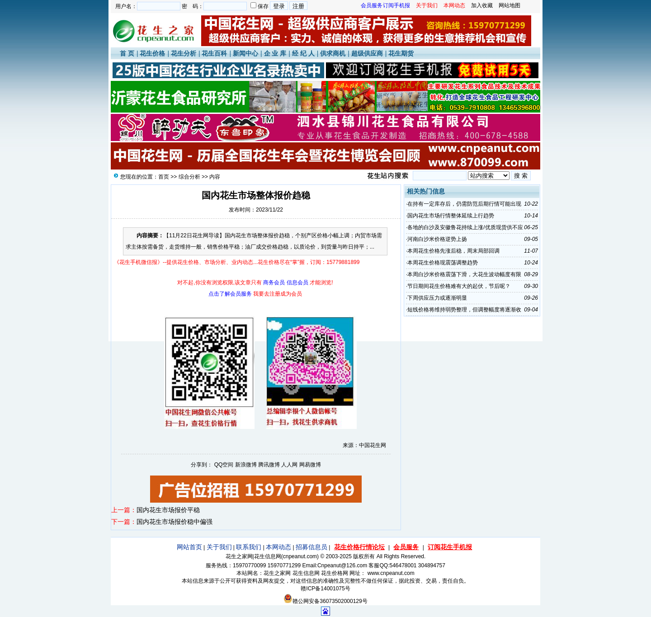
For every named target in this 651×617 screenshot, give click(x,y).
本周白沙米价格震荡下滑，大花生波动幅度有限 (464, 274)
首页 (163, 177)
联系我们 (248, 547)
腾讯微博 (269, 465)
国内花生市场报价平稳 (168, 509)
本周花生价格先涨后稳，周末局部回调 (453, 251)
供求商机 (332, 53)
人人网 (289, 465)
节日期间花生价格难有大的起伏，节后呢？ (458, 286)
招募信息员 (311, 547)
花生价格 (152, 53)
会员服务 (406, 547)
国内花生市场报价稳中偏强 (174, 521)
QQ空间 (224, 465)
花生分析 (183, 53)
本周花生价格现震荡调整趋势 (442, 262)
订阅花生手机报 (450, 547)
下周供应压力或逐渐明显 (437, 298)
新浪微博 (246, 465)
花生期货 (401, 53)
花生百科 (214, 53)
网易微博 (310, 465)
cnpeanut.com (300, 556)
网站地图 (509, 5)
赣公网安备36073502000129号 (325, 601)
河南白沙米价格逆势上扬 (437, 239)
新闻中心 (245, 53)
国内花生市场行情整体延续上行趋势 (450, 215)
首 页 (127, 53)
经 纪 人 (303, 53)
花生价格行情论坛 (359, 547)
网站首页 (189, 547)
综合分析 (189, 177)
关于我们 (219, 547)
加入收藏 (482, 5)
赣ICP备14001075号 (325, 588)
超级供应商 (367, 53)
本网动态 (278, 547)
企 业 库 (275, 53)
